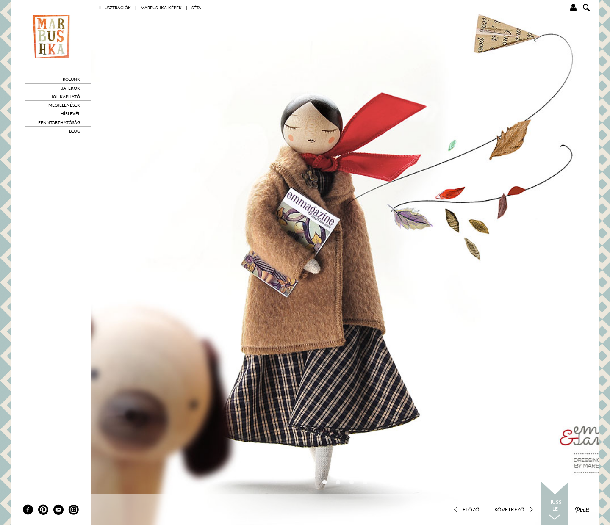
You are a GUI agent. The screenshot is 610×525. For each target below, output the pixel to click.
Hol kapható (65, 96)
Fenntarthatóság (59, 122)
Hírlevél (70, 113)
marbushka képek (161, 7)
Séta (196, 7)
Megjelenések (64, 105)
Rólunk (71, 79)
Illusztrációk (115, 7)
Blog (74, 130)
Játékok (70, 88)
